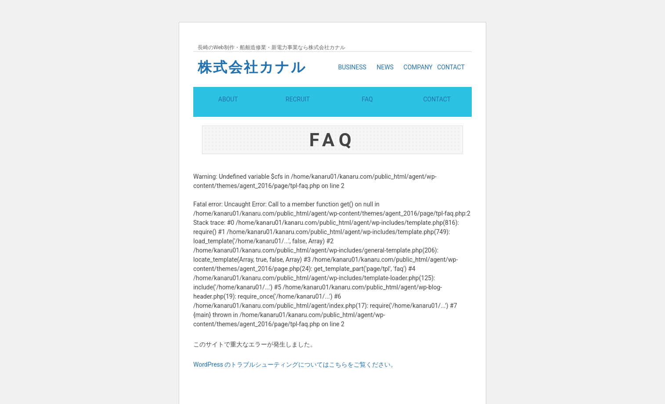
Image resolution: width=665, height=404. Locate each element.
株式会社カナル (252, 67)
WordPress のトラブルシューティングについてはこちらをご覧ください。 (295, 382)
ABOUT (228, 108)
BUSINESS (352, 67)
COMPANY (418, 67)
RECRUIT (298, 108)
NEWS (385, 67)
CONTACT (451, 67)
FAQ (367, 108)
